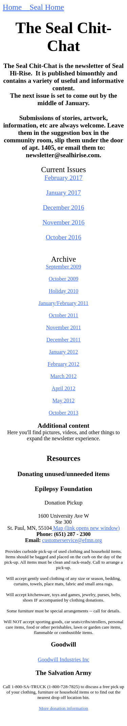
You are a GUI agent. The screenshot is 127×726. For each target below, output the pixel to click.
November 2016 (63, 222)
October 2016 (63, 237)
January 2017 (63, 192)
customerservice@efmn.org (72, 540)
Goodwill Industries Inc (63, 659)
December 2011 (63, 340)
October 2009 (64, 279)
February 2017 (63, 177)
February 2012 (64, 364)
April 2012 (64, 388)
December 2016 (63, 207)
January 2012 (63, 352)
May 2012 (63, 400)
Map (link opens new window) (86, 528)
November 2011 (63, 327)
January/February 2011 (63, 303)
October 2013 (64, 413)
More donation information (63, 708)
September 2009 (63, 267)
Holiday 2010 (64, 291)
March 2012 (63, 376)
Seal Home (46, 7)
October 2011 (63, 315)
